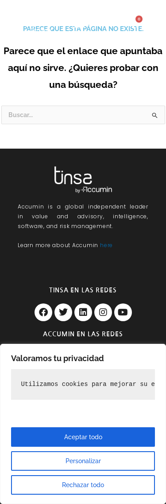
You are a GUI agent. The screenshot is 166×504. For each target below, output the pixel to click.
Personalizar (83, 461)
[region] (83, 424)
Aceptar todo (83, 437)
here (106, 245)
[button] (79, 23)
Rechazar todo (83, 484)
